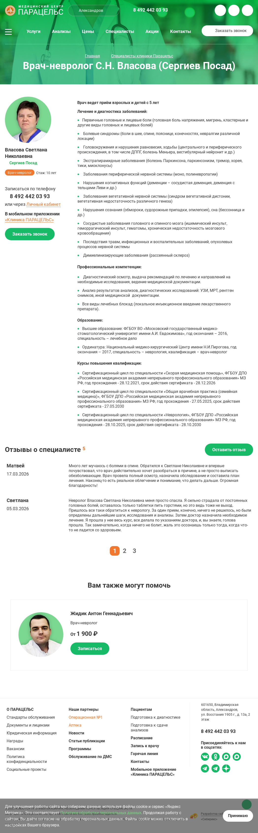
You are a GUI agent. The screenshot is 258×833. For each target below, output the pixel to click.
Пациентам (141, 709)
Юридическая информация (32, 733)
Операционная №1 (86, 717)
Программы (80, 748)
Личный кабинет (43, 204)
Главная (92, 56)
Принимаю (238, 815)
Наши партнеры (83, 709)
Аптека (75, 725)
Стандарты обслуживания (31, 717)
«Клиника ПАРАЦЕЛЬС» (29, 219)
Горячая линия (144, 753)
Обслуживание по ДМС (90, 756)
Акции (152, 31)
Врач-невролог (20, 173)
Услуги (33, 31)
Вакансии (15, 748)
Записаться (90, 648)
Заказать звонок (231, 30)
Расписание (142, 738)
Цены (88, 31)
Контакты (180, 31)
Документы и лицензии (28, 725)
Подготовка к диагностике (155, 717)
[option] (129, 635)
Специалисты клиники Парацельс (142, 56)
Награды (15, 741)
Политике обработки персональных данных (100, 812)
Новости (76, 733)
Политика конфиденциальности (27, 759)
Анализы (61, 31)
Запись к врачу (145, 746)
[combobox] (93, 10)
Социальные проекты (26, 769)
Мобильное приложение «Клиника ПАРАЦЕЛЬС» (153, 772)
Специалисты (120, 31)
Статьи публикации (87, 741)
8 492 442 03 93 (30, 196)
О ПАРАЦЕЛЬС (20, 709)
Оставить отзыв (229, 449)
